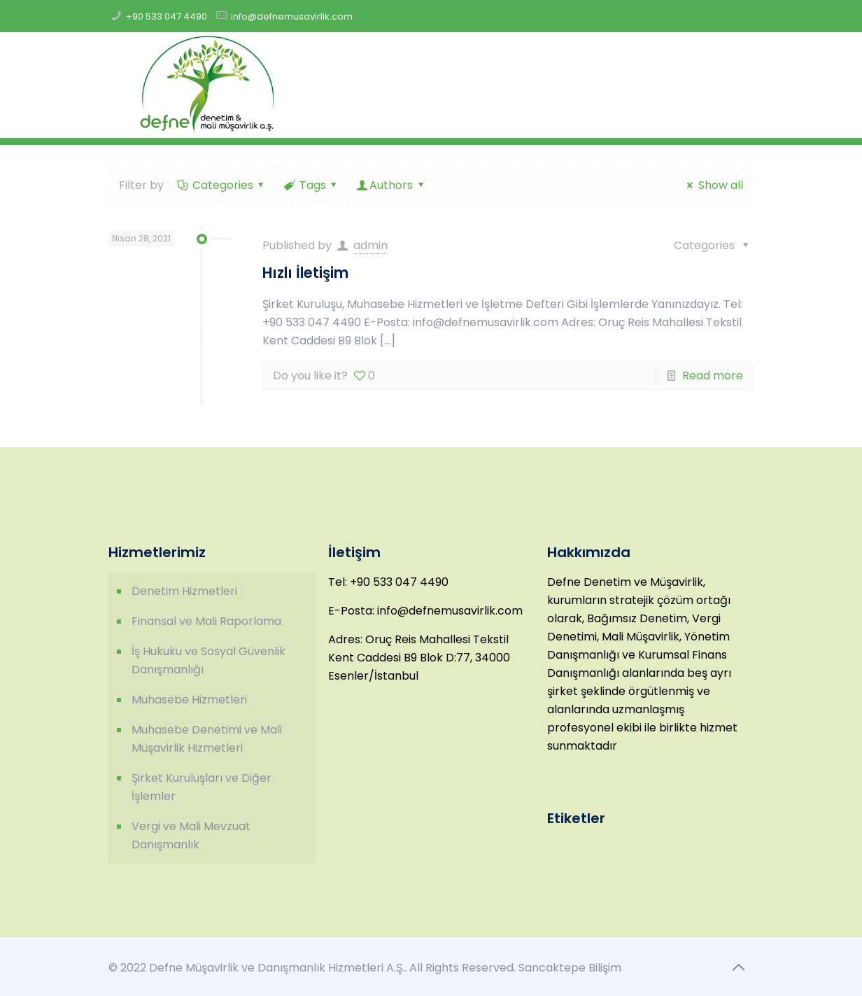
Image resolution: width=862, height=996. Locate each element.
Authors (391, 185)
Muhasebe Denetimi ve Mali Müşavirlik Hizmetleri (207, 739)
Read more (712, 375)
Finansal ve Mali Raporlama (206, 621)
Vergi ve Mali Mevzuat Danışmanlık (191, 835)
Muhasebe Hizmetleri (189, 700)
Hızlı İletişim (305, 272)
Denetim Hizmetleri (184, 591)
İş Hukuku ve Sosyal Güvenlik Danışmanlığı (208, 660)
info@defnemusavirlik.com (292, 16)
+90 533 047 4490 (166, 16)
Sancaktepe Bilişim (569, 968)
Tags (311, 185)
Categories (221, 185)
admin (370, 245)
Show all (712, 185)
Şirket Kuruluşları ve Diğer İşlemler (201, 787)
